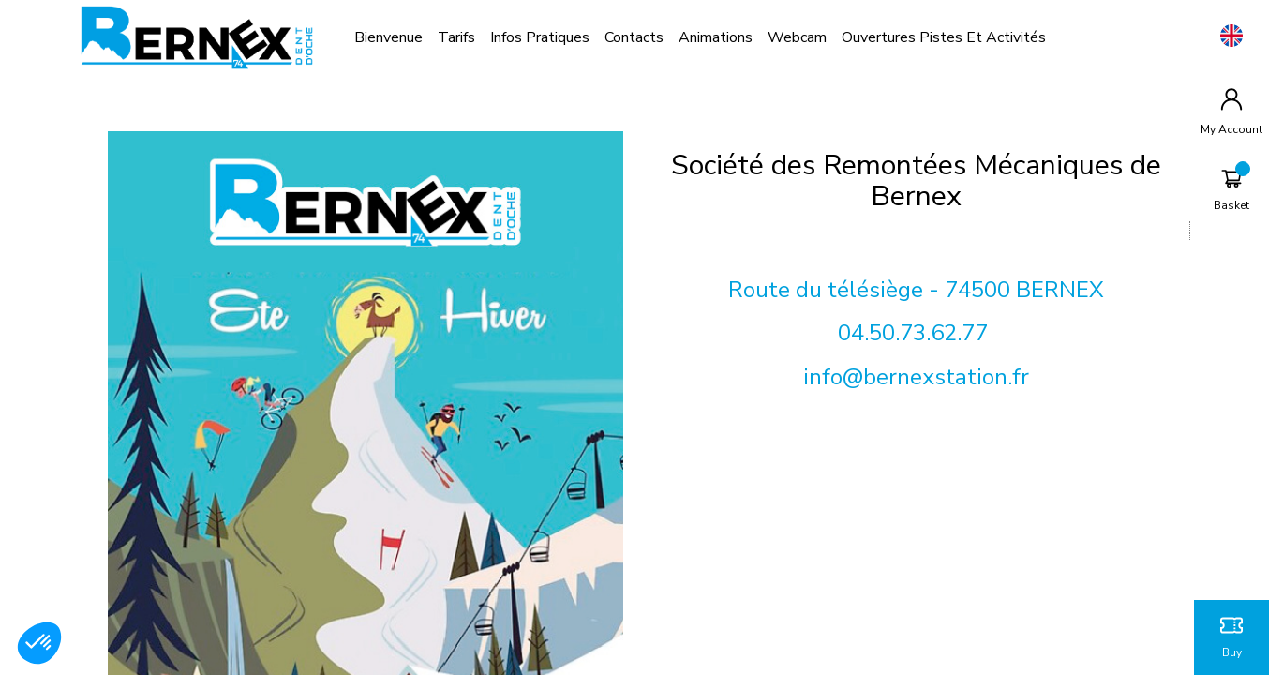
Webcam (797, 37)
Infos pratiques (539, 37)
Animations (716, 37)
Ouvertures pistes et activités (944, 37)
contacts (634, 37)
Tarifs (456, 37)
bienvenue (388, 37)
